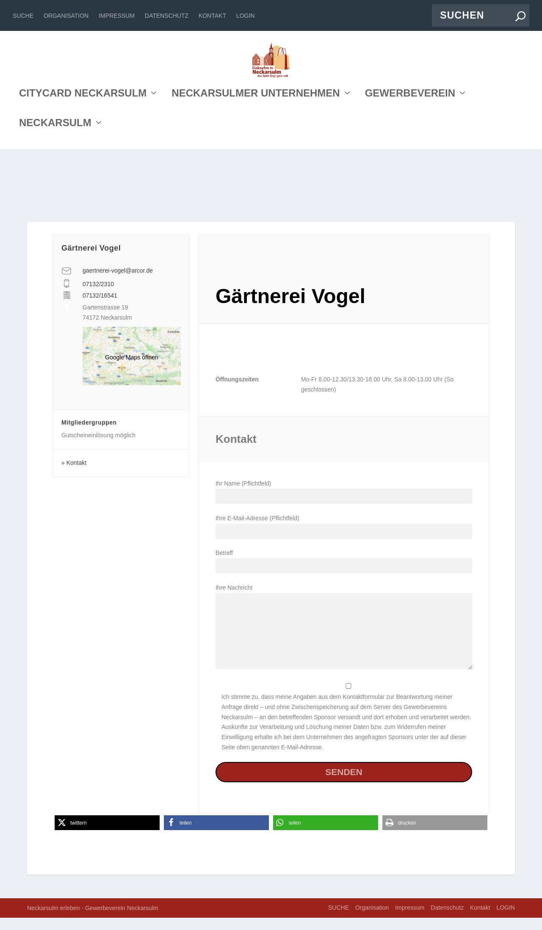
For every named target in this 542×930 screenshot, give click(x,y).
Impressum (117, 15)
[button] (107, 835)
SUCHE (23, 15)
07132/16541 (100, 307)
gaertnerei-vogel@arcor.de (118, 282)
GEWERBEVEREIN (410, 162)
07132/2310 (98, 296)
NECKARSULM (55, 192)
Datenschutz (166, 15)
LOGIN (245, 15)
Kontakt (212, 15)
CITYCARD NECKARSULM (83, 162)
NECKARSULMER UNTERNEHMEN (255, 162)
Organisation (66, 15)
